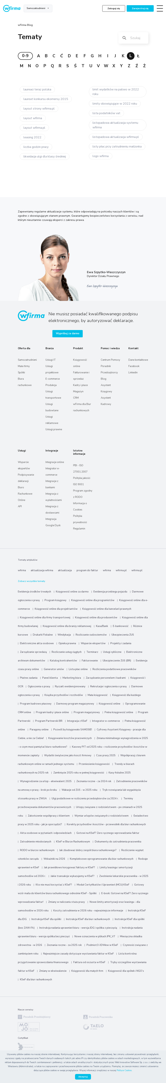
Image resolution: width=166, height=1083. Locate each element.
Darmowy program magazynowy (75, 703)
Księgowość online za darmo (72, 591)
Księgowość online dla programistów (92, 600)
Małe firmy (24, 366)
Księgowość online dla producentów (96, 617)
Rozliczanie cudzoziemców (91, 635)
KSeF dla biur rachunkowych (36, 979)
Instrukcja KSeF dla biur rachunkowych (88, 919)
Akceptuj (83, 1076)
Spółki (21, 372)
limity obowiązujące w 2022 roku (114, 104)
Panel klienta (50, 678)
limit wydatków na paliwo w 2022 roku (115, 91)
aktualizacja (65, 570)
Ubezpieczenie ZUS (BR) (117, 660)
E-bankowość (120, 626)
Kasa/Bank (102, 626)
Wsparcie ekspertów (93, 643)
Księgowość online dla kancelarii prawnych (106, 609)
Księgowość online (109, 703)
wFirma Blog (25, 25)
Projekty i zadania (120, 643)
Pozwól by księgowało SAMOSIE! (72, 729)
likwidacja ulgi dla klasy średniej (44, 156)
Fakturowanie (90, 660)
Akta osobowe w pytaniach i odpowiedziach (46, 833)
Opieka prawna (67, 643)
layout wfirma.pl (34, 128)
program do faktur (87, 570)
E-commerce (52, 379)
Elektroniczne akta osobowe (37, 643)
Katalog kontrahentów (63, 660)
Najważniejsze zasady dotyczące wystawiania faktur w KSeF (78, 953)
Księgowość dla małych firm (87, 971)
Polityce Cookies (124, 1070)
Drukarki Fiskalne (43, 635)
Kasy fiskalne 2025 (120, 772)
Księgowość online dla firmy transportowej (45, 617)
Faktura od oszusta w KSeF (89, 962)
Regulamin (79, 528)
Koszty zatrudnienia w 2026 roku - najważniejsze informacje (88, 910)
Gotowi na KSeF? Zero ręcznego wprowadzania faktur (107, 833)
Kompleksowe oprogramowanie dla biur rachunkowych (101, 859)
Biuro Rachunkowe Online (25, 494)
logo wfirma (100, 156)
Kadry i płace (80, 385)
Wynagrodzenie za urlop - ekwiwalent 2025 (46, 781)
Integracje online (54, 462)
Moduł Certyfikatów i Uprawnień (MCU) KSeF (103, 884)
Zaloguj (113, 8)
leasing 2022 (32, 137)
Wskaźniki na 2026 (54, 859)
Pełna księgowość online (119, 712)
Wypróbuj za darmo (67, 333)
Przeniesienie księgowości (94, 764)
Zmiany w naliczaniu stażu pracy (66, 902)
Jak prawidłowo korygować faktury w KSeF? (70, 867)
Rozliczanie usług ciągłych (67, 652)
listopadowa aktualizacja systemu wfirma (115, 125)
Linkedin (133, 372)
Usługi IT (50, 360)
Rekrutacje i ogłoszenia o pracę (108, 686)
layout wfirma (32, 118)
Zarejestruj (140, 8)
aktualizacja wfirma (42, 570)
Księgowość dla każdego (126, 695)
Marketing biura (72, 678)
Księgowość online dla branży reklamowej (67, 626)
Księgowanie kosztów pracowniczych (70, 738)
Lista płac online (78, 669)
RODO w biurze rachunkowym (37, 850)
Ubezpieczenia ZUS (122, 635)
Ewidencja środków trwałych (34, 591)
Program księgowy (55, 600)
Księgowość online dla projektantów (56, 609)
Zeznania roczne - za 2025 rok (64, 945)
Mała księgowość (97, 695)
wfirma (22, 570)
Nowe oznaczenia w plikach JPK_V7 (94, 936)
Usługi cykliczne (112, 652)
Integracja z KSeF (77, 721)
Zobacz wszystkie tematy (31, 581)
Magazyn (78, 391)
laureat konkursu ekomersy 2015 (45, 99)
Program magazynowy (87, 712)
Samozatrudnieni (36, 8)
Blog (103, 379)
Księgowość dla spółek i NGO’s (126, 971)
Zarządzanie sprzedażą (33, 652)
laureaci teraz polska (37, 89)
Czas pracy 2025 (106, 755)
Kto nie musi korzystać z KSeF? (54, 884)
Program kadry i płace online (52, 712)
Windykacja (64, 635)
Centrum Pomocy (110, 360)
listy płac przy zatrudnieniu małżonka (117, 146)
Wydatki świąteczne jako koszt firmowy (67, 755)
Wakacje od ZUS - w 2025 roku (79, 790)
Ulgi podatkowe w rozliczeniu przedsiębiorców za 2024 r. (85, 798)
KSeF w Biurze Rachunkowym (73, 841)
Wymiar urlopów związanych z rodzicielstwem (101, 816)
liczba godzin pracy (36, 147)
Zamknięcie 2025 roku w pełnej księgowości (79, 772)
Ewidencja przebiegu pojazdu (110, 591)
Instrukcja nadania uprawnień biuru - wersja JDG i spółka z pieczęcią (78, 928)
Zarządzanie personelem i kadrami (106, 678)
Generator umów (54, 669)
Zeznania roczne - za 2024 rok (93, 781)
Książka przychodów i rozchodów (64, 695)
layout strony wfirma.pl (39, 108)
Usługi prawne (53, 429)
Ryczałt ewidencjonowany (70, 686)
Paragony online (39, 729)
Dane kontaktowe (138, 360)
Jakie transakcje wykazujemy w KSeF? (72, 876)
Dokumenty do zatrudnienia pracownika (118, 841)
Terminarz (92, 652)
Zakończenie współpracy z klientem (49, 816)
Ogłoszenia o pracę (39, 686)
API (20, 506)
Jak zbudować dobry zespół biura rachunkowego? (87, 850)
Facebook (133, 366)
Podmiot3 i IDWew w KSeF (102, 945)
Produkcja (51, 385)
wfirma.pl (121, 570)
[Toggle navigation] (160, 8)
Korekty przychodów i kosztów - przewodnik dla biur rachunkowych (106, 824)
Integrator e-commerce (106, 721)
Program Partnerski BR (48, 721)
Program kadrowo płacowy (35, 703)
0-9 (25, 55)
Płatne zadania (28, 678)
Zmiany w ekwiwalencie (53, 971)
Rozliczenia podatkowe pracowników (114, 669)
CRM (76, 398)
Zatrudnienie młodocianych (35, 841)
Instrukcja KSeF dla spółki (46, 919)
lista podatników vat (106, 113)
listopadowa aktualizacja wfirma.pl (115, 137)
